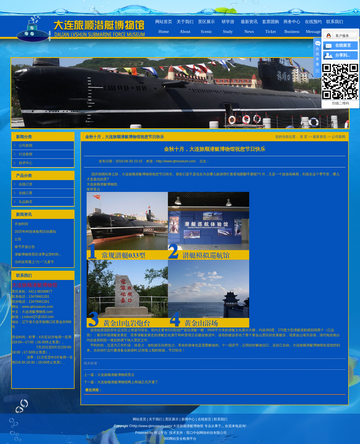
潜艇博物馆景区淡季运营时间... (38, 254)
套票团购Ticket (270, 24)
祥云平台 (160, 433)
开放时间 (21, 224)
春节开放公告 (25, 247)
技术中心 (25, 163)
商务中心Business (292, 24)
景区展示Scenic (206, 24)
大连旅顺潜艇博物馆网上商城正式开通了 (127, 382)
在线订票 (25, 193)
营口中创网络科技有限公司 (206, 433)
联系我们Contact (334, 24)
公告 (18, 239)
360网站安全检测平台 (180, 439)
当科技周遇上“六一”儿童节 (34, 262)
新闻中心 (188, 419)
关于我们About (185, 24)
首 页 (303, 137)
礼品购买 (25, 202)
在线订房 (25, 184)
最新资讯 (319, 137)
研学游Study (228, 24)
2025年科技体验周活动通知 (35, 232)
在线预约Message (313, 24)
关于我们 (155, 419)
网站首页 (139, 419)
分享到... (342, 55)
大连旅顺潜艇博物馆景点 (115, 375)
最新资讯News (249, 24)
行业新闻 (25, 154)
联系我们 (220, 419)
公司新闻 (25, 145)
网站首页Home (163, 24)
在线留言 (204, 419)
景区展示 (172, 419)
